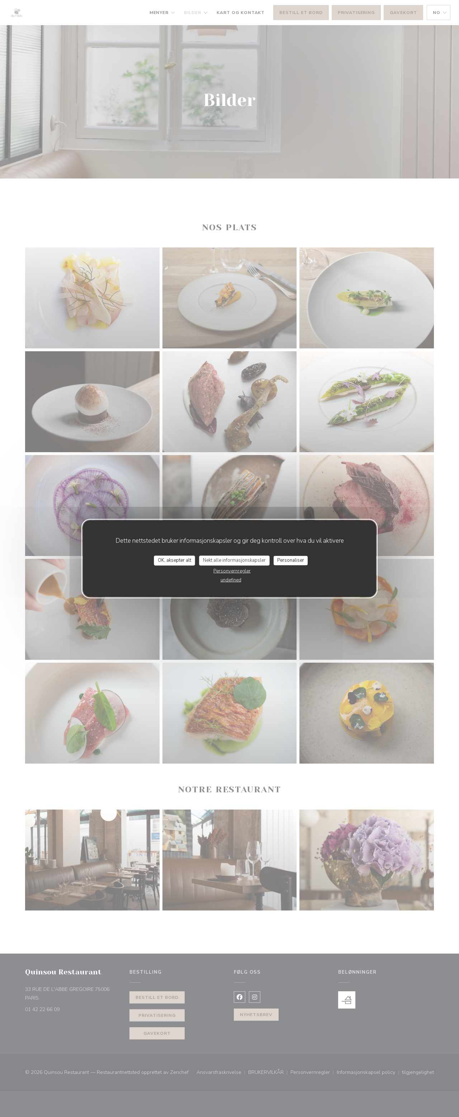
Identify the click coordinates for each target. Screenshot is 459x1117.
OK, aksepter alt (174, 560)
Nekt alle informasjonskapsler (234, 560)
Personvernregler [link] (232, 570)
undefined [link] (231, 579)
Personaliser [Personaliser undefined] (290, 560)
